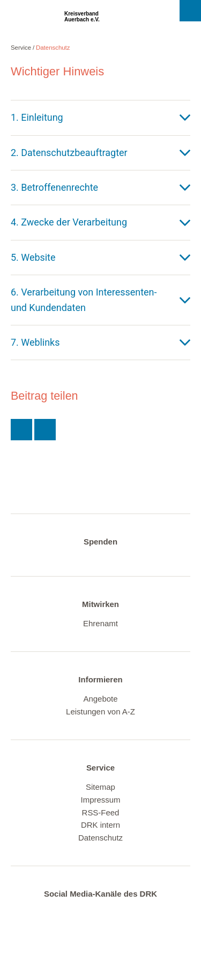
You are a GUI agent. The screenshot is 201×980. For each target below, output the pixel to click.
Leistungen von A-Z (100, 711)
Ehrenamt (100, 623)
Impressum (101, 799)
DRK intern (100, 824)
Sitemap (100, 786)
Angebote (100, 698)
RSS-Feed (101, 812)
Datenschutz (53, 47)
